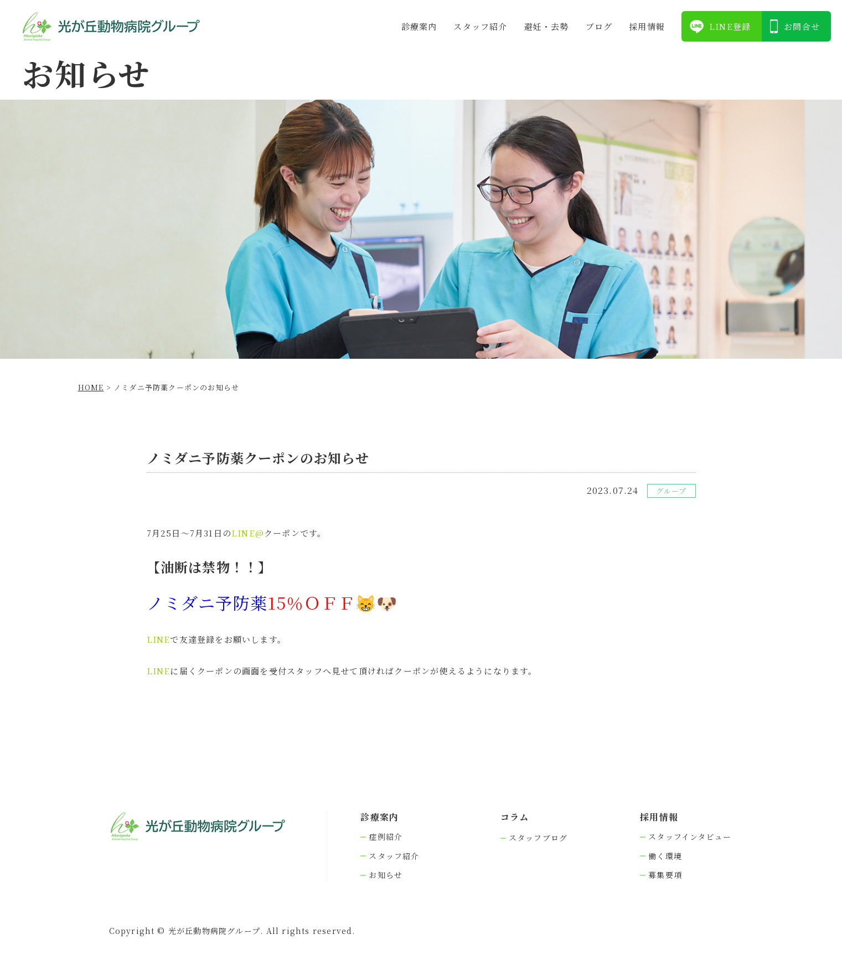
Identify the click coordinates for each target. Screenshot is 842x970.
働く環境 (665, 856)
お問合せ (802, 26)
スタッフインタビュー (689, 837)
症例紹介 (385, 837)
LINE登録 (730, 26)
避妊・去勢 (546, 26)
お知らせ (385, 875)
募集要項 (665, 875)
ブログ (599, 26)
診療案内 (419, 26)
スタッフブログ (538, 838)
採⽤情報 (647, 26)
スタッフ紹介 (480, 26)
